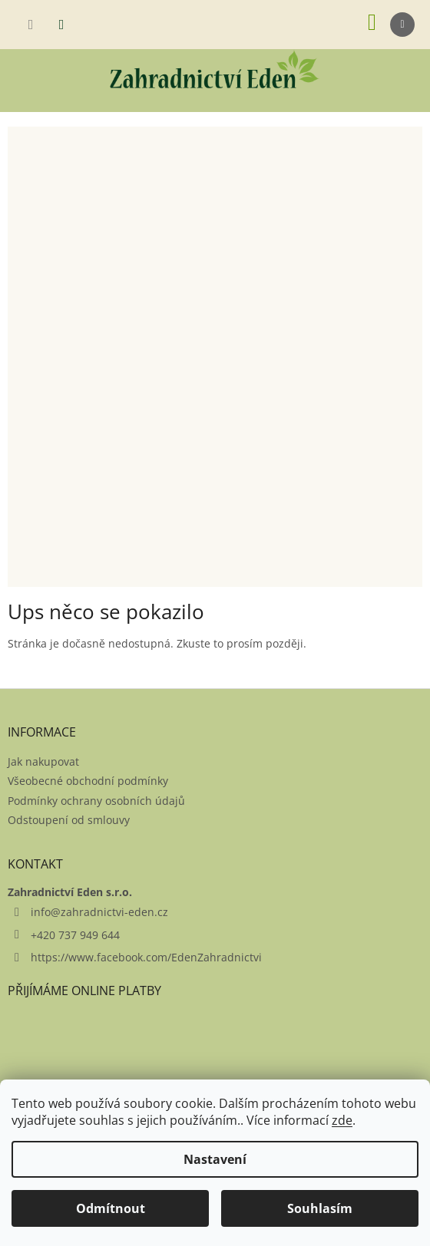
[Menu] (402, 24)
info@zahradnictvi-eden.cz (99, 912)
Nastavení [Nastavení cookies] (215, 1159)
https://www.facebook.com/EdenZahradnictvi (146, 957)
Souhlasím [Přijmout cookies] (319, 1208)
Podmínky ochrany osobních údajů (96, 800)
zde (342, 1120)
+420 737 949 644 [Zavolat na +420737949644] (75, 935)
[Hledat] (30, 24)
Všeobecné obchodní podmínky (88, 780)
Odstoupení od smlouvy (69, 820)
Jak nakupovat (43, 761)
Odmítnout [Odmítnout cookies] (110, 1208)
